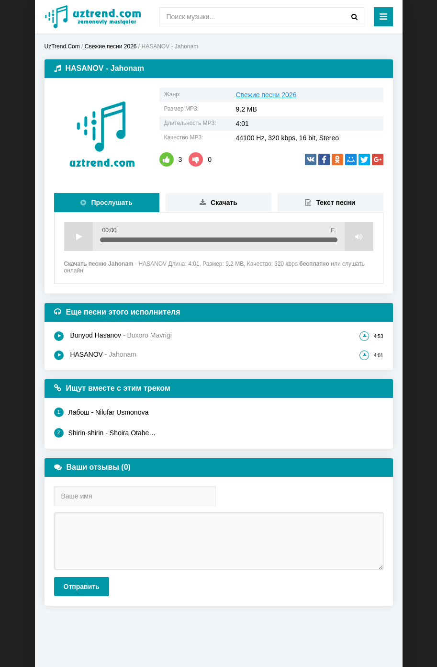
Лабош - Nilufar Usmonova (101, 412)
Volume (359, 236)
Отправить (82, 586)
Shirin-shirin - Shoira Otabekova (105, 433)
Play (78, 236)
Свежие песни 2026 (266, 95)
